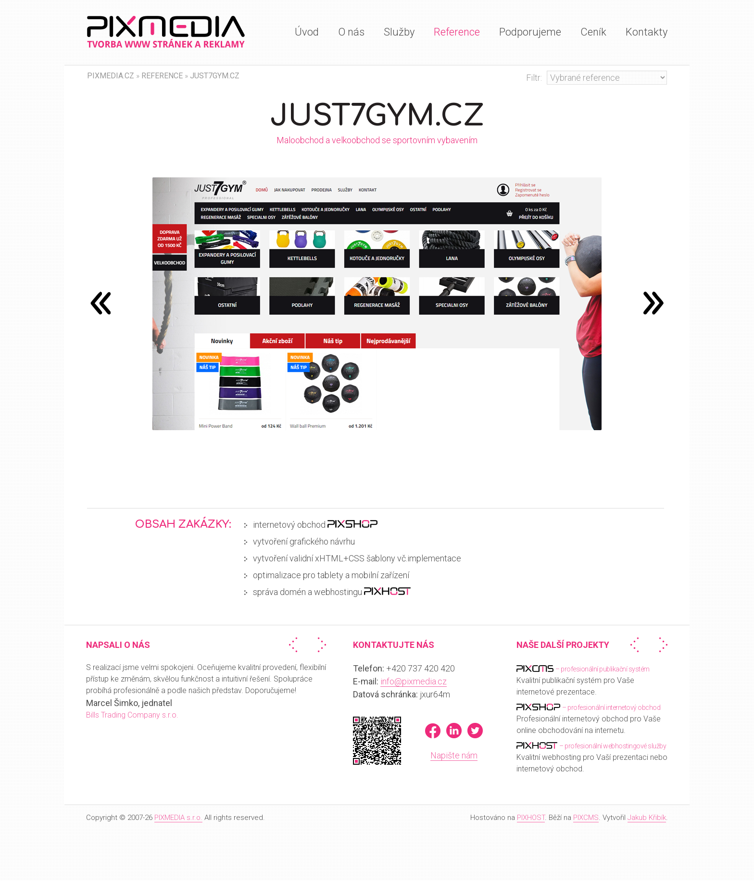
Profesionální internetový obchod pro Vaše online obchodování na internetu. (588, 718)
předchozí (653, 303)
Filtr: (534, 78)
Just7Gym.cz (214, 75)
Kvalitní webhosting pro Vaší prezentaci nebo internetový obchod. (591, 756)
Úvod (307, 32)
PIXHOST (531, 817)
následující (100, 303)
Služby (399, 32)
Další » (320, 644)
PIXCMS (586, 817)
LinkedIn (454, 730)
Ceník (593, 32)
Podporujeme (530, 32)
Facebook (433, 730)
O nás (351, 32)
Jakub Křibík (647, 817)
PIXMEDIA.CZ (110, 75)
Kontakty (646, 32)
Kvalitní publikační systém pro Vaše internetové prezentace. (583, 679)
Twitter (475, 730)
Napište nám (454, 755)
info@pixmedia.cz (413, 681)
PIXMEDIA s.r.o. (178, 817)
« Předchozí (295, 644)
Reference (457, 32)
